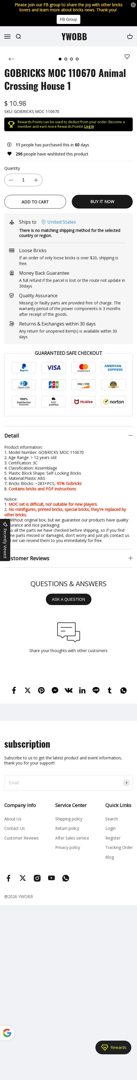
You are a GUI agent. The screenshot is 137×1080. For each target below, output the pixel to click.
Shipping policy (68, 819)
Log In (89, 126)
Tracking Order (119, 847)
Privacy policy (67, 847)
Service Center (71, 805)
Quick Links (118, 805)
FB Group (68, 19)
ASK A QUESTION (68, 599)
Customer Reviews (21, 838)
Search (111, 819)
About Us (12, 819)
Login (110, 828)
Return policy (67, 828)
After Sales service (72, 838)
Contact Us (14, 828)
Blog (109, 857)
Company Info (20, 805)
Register (112, 838)
